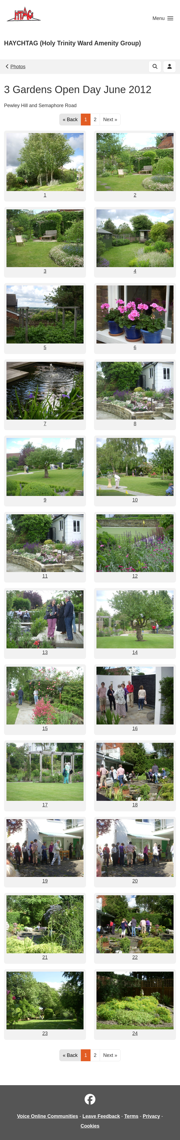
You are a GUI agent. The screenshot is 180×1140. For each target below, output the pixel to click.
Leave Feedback (101, 1116)
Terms (131, 1116)
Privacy (151, 1116)
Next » (110, 119)
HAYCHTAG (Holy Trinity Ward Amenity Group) (72, 43)
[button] (163, 18)
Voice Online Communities (47, 1116)
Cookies (90, 1126)
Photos (15, 66)
